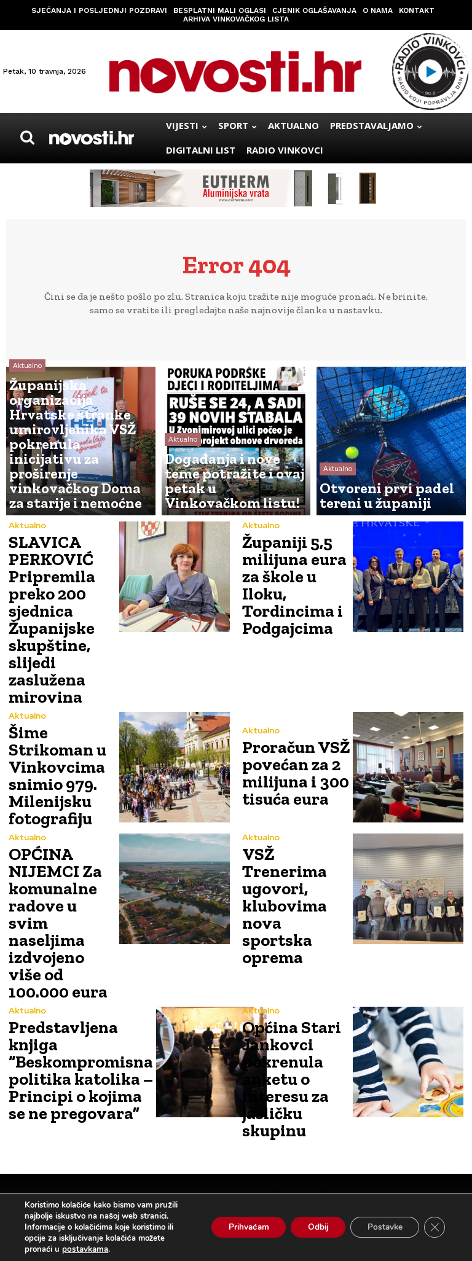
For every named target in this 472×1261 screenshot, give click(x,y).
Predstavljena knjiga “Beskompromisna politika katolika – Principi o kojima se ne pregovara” (72, 986)
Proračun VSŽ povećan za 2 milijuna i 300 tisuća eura (289, 748)
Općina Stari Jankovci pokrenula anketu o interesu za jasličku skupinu (285, 988)
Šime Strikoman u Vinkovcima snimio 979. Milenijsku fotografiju (51, 748)
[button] (27, 137)
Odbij (310, 1227)
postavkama (84, 1249)
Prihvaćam (237, 1227)
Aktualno (27, 439)
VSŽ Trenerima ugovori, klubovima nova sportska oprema (293, 865)
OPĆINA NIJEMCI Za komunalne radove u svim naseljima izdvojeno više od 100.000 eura (61, 867)
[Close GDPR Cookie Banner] (434, 1227)
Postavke (381, 1227)
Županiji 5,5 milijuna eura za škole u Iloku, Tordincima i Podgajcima (296, 583)
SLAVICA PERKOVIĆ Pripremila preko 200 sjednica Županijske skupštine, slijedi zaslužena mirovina (47, 607)
